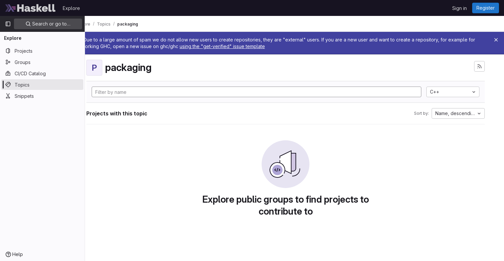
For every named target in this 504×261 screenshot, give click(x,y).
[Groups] (42, 62)
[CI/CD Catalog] (42, 73)
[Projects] (42, 50)
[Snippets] (42, 96)
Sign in (459, 8)
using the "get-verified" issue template (247, 46)
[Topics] (42, 84)
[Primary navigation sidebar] (8, 24)
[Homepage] (30, 8)
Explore (71, 8)
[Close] (496, 40)
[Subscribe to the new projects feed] (482, 66)
